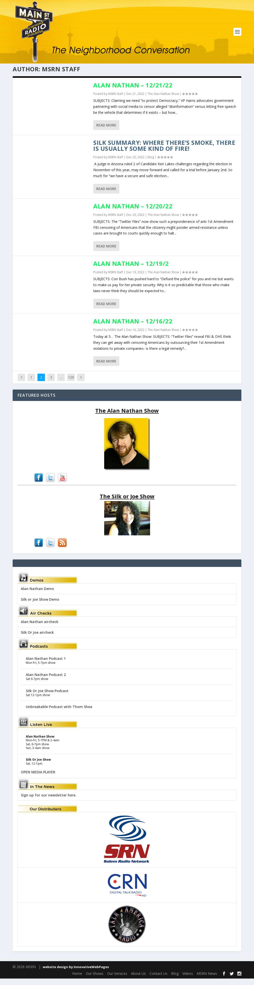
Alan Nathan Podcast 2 (46, 681)
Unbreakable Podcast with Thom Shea (59, 713)
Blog (151, 163)
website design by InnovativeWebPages (76, 973)
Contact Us (158, 980)
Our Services (117, 980)
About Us (138, 980)
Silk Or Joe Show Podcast (47, 697)
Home (77, 980)
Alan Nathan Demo (37, 595)
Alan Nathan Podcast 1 (46, 665)
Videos (187, 980)
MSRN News (207, 980)
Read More (106, 131)
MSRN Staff (115, 100)
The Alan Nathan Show (163, 100)
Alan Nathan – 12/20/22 (132, 212)
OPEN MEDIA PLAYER (38, 778)
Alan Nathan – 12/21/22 (132, 91)
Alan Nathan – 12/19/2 (131, 270)
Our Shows (94, 980)
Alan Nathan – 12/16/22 (132, 327)
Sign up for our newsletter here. (48, 801)
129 (71, 384)
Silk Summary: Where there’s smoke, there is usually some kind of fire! (164, 152)
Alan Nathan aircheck (39, 628)
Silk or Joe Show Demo (40, 605)
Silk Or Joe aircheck (37, 638)
